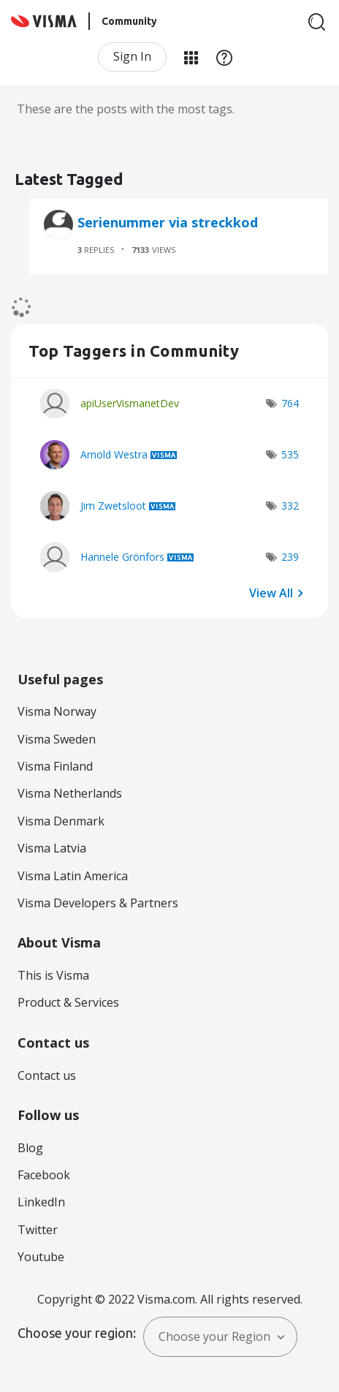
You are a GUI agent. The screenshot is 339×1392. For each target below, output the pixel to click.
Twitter (38, 1230)
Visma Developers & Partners (98, 903)
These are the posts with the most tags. (126, 109)
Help (224, 57)
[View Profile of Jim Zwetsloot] (113, 505)
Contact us (47, 1075)
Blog (30, 1148)
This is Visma (53, 975)
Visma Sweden (57, 739)
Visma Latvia (52, 848)
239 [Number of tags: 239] (290, 557)
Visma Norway (57, 711)
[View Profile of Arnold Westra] (114, 454)
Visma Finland (55, 766)
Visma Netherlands (70, 793)
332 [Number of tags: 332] (290, 505)
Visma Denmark (61, 821)
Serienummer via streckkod (167, 222)
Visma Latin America (73, 876)
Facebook (44, 1175)
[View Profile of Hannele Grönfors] (122, 557)
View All (271, 592)
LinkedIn (41, 1202)
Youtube (41, 1257)
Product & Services (68, 1002)
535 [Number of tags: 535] (290, 454)
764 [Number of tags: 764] (290, 403)
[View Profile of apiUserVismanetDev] (129, 403)
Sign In (132, 56)
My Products (190, 57)
